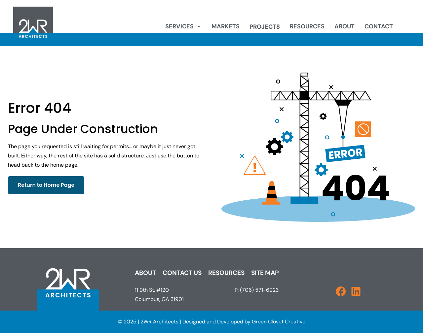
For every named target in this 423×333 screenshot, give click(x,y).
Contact (379, 26)
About (344, 26)
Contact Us (182, 273)
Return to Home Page (46, 185)
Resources (307, 26)
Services (183, 26)
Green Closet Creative (278, 321)
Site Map (265, 273)
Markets (226, 26)
